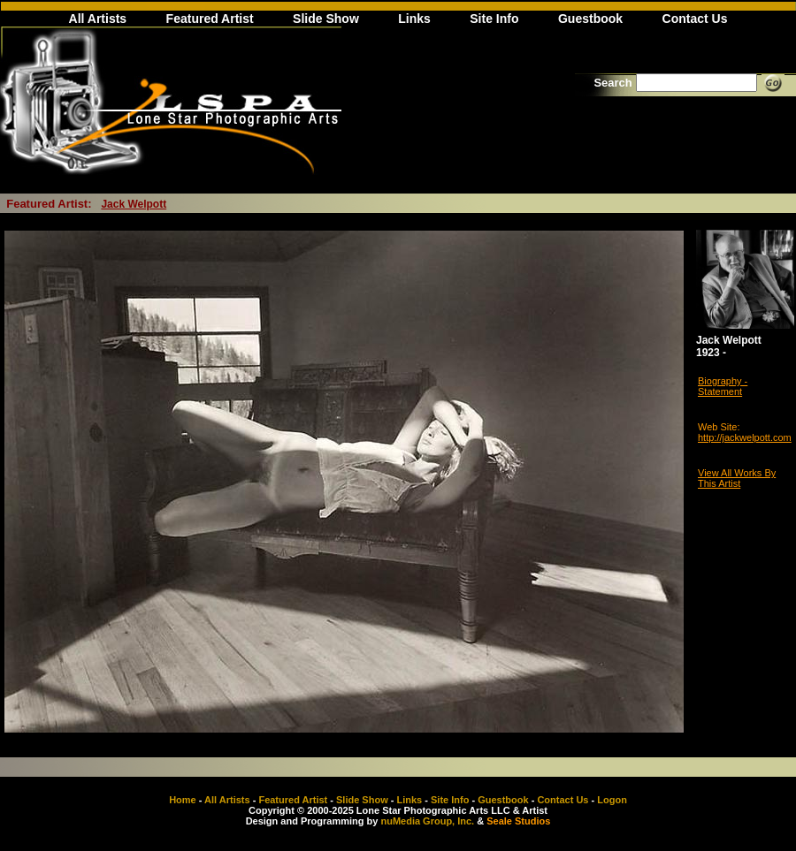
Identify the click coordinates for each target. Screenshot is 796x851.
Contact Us (695, 18)
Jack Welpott (133, 204)
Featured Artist (210, 18)
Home (182, 799)
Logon (612, 799)
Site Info (494, 18)
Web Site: (719, 427)
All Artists (98, 18)
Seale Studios (518, 821)
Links (414, 18)
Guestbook (590, 18)
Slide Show (326, 18)
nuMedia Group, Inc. (427, 821)
